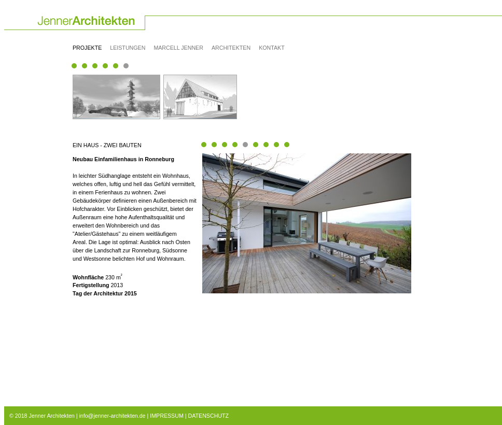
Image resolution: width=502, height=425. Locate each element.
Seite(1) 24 (126, 65)
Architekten (231, 48)
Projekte (87, 48)
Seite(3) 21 (115, 65)
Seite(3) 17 (105, 65)
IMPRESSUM (167, 416)
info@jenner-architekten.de (112, 416)
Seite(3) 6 (84, 65)
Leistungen (127, 48)
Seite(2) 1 (74, 65)
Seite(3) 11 (94, 65)
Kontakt (272, 48)
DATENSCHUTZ (208, 416)
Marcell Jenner (178, 48)
